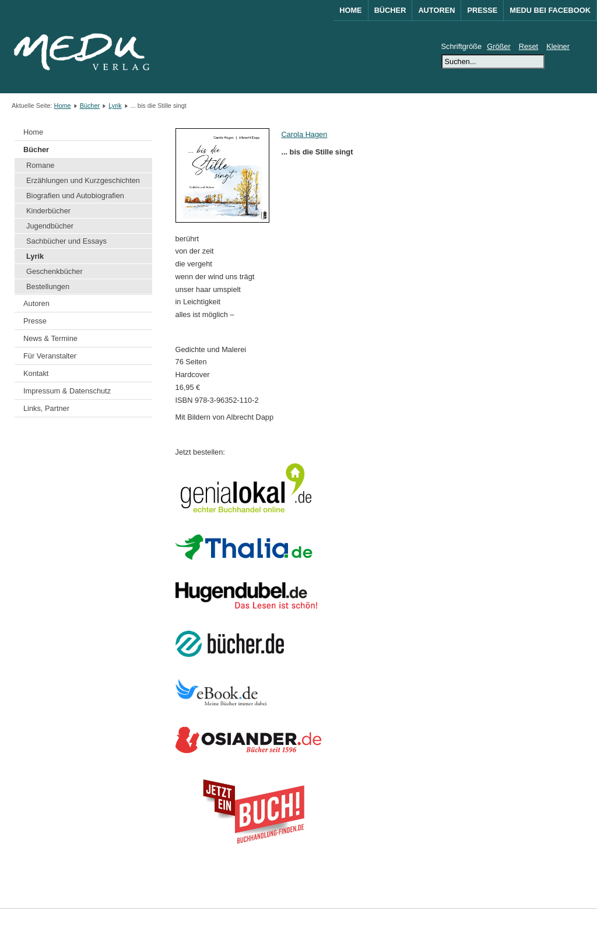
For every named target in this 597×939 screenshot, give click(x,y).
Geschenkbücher (54, 271)
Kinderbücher (48, 210)
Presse (482, 10)
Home (350, 10)
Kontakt (35, 373)
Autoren (436, 10)
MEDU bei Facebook (550, 10)
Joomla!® (575, 923)
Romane (40, 165)
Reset (528, 46)
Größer (499, 46)
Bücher (390, 10)
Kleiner (558, 46)
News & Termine (50, 338)
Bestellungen (47, 286)
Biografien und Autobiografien (75, 195)
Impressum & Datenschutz (67, 390)
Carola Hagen (304, 134)
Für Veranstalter (49, 355)
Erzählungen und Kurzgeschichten (83, 180)
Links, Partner (46, 408)
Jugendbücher (49, 225)
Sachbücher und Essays (66, 241)
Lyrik (115, 105)
